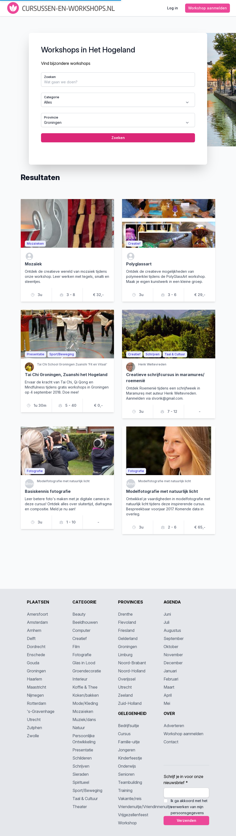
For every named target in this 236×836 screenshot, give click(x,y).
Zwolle (33, 735)
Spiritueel (80, 782)
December (173, 662)
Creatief (79, 638)
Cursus (124, 733)
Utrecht (34, 719)
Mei (167, 703)
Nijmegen (35, 695)
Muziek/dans (84, 719)
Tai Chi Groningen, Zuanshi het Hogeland (66, 374)
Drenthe (125, 614)
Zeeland (125, 695)
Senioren (126, 774)
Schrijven (80, 766)
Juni (167, 614)
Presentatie (82, 749)
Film (76, 646)
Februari (171, 679)
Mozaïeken (82, 711)
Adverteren (174, 725)
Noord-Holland (131, 670)
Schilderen (82, 758)
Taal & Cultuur (85, 798)
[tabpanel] (118, 99)
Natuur (78, 727)
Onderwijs (127, 766)
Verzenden (186, 820)
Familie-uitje (129, 741)
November (173, 654)
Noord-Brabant (132, 662)
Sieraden (80, 774)
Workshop (127, 822)
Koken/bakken (85, 695)
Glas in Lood (83, 662)
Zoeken (50, 77)
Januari (170, 670)
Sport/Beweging (87, 790)
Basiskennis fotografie (48, 491)
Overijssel (126, 679)
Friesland (126, 630)
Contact (171, 741)
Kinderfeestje (130, 758)
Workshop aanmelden (183, 733)
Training (125, 790)
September (174, 638)
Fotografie (81, 654)
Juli (166, 622)
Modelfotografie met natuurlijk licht (162, 491)
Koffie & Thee (84, 687)
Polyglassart (139, 263)
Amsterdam (37, 622)
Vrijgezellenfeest (133, 814)
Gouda (33, 662)
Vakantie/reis (130, 798)
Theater (79, 806)
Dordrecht (36, 646)
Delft (31, 638)
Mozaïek (33, 263)
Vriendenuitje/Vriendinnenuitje (145, 806)
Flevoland (127, 622)
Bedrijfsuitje (128, 725)
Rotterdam (36, 703)
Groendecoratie (86, 670)
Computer (81, 630)
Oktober (171, 646)
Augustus (172, 630)
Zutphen (34, 727)
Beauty (79, 614)
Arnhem (34, 630)
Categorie (51, 97)
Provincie (51, 117)
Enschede (36, 654)
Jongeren (126, 749)
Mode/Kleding (85, 703)
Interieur (79, 679)
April (168, 695)
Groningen (36, 670)
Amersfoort (37, 614)
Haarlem (34, 679)
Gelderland (127, 638)
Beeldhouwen (85, 622)
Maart (169, 687)
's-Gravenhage (40, 711)
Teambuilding (130, 782)
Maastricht (36, 687)
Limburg (125, 654)
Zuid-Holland (130, 703)
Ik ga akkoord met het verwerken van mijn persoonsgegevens (189, 807)
